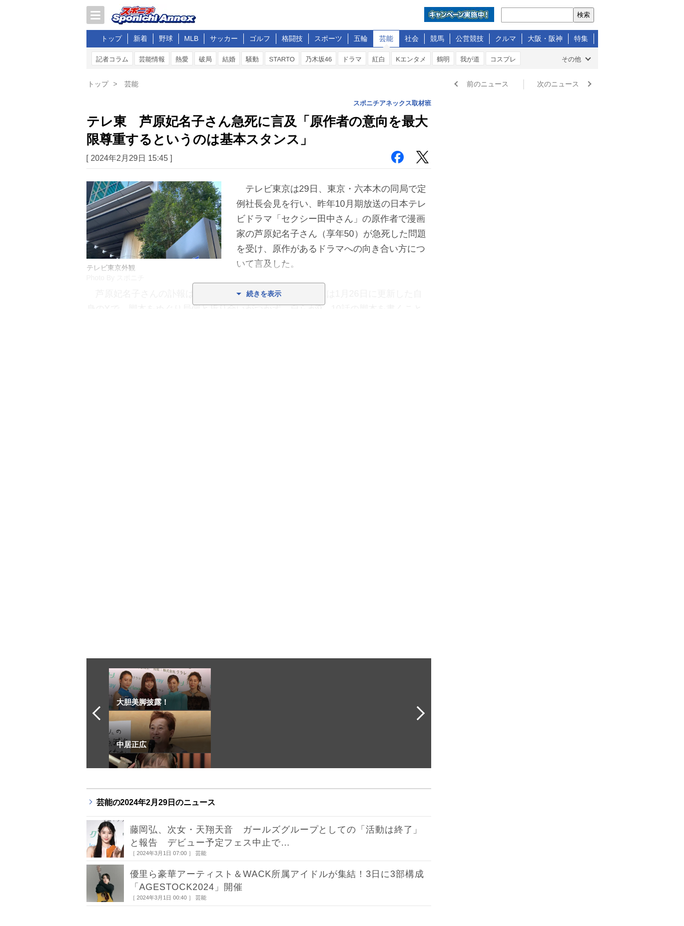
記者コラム (112, 59)
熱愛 (181, 59)
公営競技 (470, 38)
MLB (191, 38)
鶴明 (443, 59)
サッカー (224, 38)
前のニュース (488, 83)
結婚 (228, 59)
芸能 (386, 38)
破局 (205, 59)
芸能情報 (152, 59)
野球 (166, 38)
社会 (412, 38)
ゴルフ (259, 38)
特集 (581, 38)
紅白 (378, 59)
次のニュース (558, 83)
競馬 (437, 38)
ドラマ (352, 59)
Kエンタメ (411, 59)
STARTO (282, 59)
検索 (583, 14)
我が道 (470, 59)
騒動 (252, 59)
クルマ (505, 38)
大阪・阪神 (545, 38)
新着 (140, 38)
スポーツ (328, 38)
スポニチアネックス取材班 (392, 103)
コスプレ (503, 59)
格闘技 (292, 38)
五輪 (361, 38)
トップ (111, 38)
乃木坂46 (318, 59)
